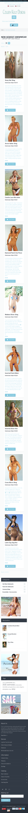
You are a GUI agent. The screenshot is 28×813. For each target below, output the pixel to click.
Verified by (9, 808)
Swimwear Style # (11, 82)
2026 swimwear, (9, 685)
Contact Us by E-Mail (16, 4)
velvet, (17, 687)
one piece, (5, 689)
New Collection (14, 774)
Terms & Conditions (14, 764)
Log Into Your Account (8, 2)
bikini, (14, 682)
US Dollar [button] (17, 6)
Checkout (14, 748)
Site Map (14, 767)
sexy (13, 689)
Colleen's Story (14, 758)
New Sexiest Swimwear (10, 30)
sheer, (10, 689)
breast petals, (18, 685)
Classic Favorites (14, 777)
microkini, (5, 687)
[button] (14, 25)
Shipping (14, 761)
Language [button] (11, 6)
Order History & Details (19, 2)
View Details (10, 110)
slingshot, (21, 687)
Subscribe (5, 800)
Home (3, 30)
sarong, (4, 682)
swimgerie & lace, (12, 687)
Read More (4, 735)
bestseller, (9, 682)
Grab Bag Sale (14, 782)
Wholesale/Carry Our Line (14, 751)
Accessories (14, 780)
